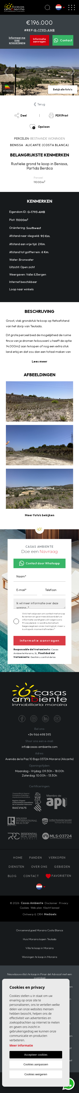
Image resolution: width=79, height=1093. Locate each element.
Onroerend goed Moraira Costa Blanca (39, 930)
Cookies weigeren (35, 1074)
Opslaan (39, 126)
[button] (39, 515)
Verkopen (57, 857)
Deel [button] (20, 115)
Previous (6, 72)
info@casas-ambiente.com (40, 747)
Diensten (16, 867)
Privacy (63, 903)
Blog (12, 876)
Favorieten (58, 876)
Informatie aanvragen (39, 40)
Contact (63, 40)
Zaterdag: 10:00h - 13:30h (39, 775)
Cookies (24, 907)
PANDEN (35, 857)
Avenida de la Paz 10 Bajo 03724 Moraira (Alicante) (39, 759)
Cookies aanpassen (36, 1064)
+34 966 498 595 (39, 734)
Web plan (36, 907)
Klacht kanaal (51, 907)
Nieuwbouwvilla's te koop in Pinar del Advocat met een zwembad (39, 975)
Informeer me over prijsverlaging (17, 40)
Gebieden (62, 867)
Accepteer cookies (35, 1054)
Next (72, 72)
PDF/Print (58, 115)
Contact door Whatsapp (39, 563)
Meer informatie (21, 1045)
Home (18, 857)
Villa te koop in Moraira (39, 948)
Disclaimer (51, 903)
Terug (39, 104)
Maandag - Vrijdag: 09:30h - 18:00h (39, 771)
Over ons (39, 867)
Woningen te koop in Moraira (39, 957)
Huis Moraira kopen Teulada (39, 939)
